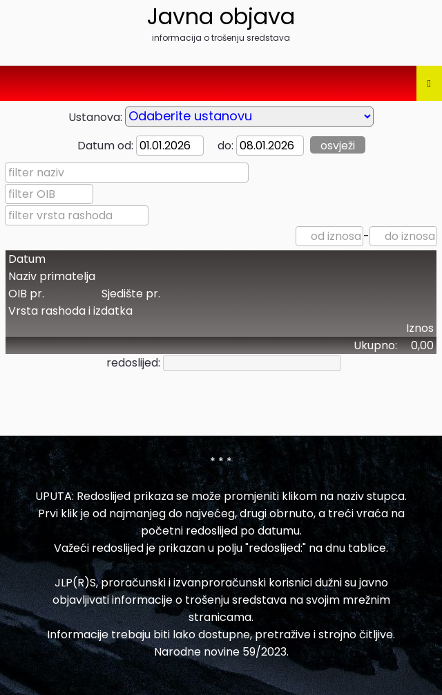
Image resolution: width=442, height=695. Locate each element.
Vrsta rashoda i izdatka (70, 311)
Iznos (420, 328)
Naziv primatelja (51, 276)
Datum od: (105, 146)
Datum (27, 259)
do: (219, 146)
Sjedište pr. (131, 294)
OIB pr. (26, 294)
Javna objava (221, 16)
